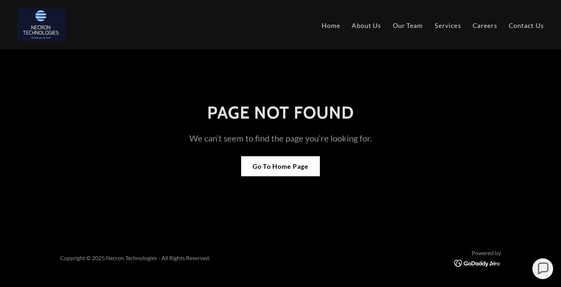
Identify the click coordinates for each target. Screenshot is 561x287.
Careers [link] (485, 25)
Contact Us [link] (526, 25)
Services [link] (448, 25)
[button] (542, 268)
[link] (41, 24)
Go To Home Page (280, 166)
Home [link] (331, 25)
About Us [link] (366, 25)
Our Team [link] (408, 25)
